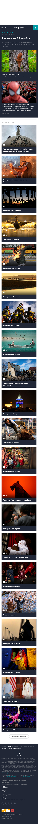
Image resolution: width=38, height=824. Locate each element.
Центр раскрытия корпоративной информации (13, 800)
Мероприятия (17, 748)
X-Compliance (5, 787)
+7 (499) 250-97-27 (25, 777)
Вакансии (31, 747)
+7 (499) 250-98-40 (11, 777)
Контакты (4, 747)
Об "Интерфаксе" (13, 747)
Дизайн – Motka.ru (7, 818)
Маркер (3, 790)
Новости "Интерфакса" (7, 796)
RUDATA (4, 798)
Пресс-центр (23, 747)
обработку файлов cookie (8, 773)
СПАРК (3, 786)
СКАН (3, 797)
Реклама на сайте (7, 748)
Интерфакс (19, 27)
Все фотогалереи (19, 736)
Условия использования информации (12, 814)
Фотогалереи (7, 33)
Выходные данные (7, 816)
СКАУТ (3, 789)
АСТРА (3, 791)
